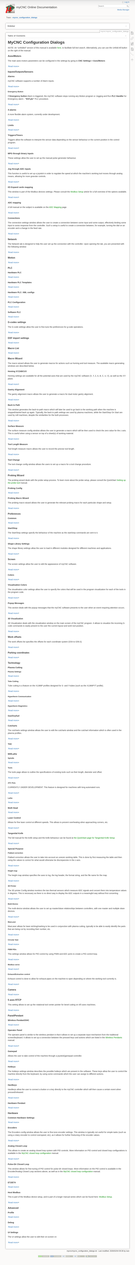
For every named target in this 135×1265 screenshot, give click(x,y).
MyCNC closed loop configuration (36, 1153)
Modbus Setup (76, 192)
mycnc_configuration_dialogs (25, 18)
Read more (13, 66)
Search (128, 6)
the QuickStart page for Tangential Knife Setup (94, 838)
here (59, 48)
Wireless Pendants (113, 1037)
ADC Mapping (55, 207)
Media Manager (123, 10)
